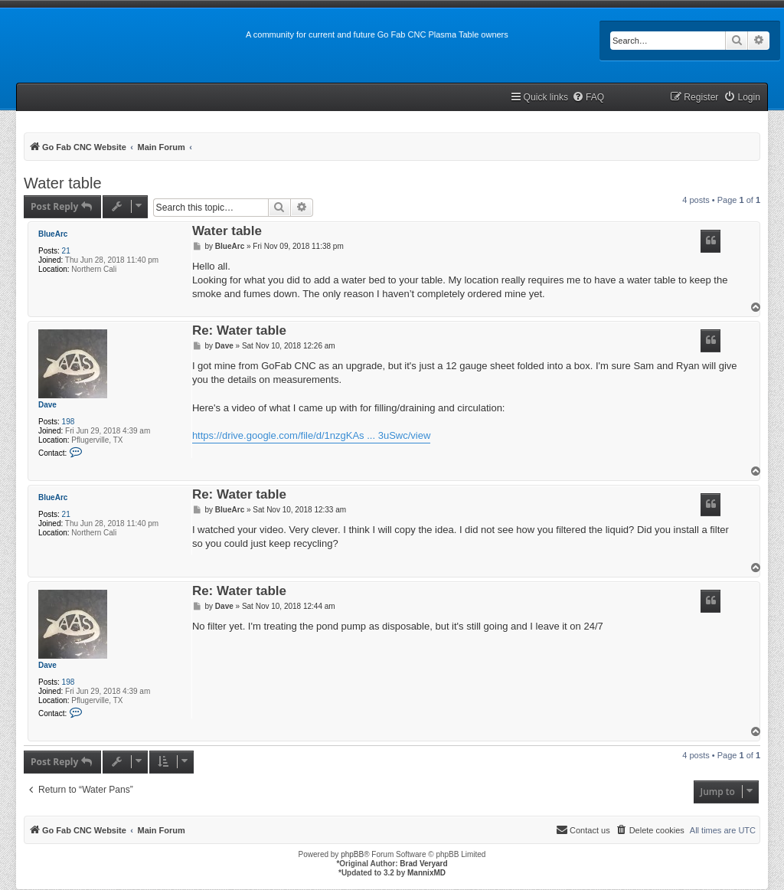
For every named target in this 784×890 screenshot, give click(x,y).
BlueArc (52, 234)
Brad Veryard (423, 863)
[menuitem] (588, 97)
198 (68, 421)
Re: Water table (239, 331)
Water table (63, 183)
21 (66, 251)
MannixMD (426, 873)
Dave (47, 405)
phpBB (352, 854)
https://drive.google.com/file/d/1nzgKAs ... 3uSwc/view (311, 435)
